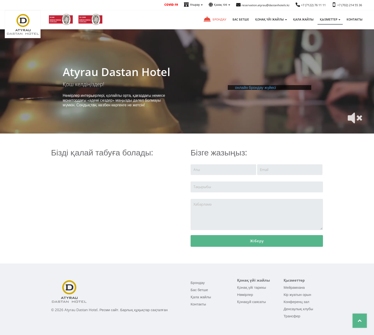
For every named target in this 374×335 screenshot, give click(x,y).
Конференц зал (296, 301)
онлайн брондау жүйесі (255, 87)
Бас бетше (241, 19)
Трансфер (292, 316)
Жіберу (257, 240)
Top (360, 321)
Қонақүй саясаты (251, 301)
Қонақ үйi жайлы (271, 19)
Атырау (193, 5)
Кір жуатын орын (297, 294)
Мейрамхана (294, 287)
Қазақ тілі (219, 5)
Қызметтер (330, 19)
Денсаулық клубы (298, 308)
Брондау (219, 19)
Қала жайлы (303, 19)
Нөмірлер (245, 294)
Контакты (355, 19)
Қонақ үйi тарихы (251, 287)
